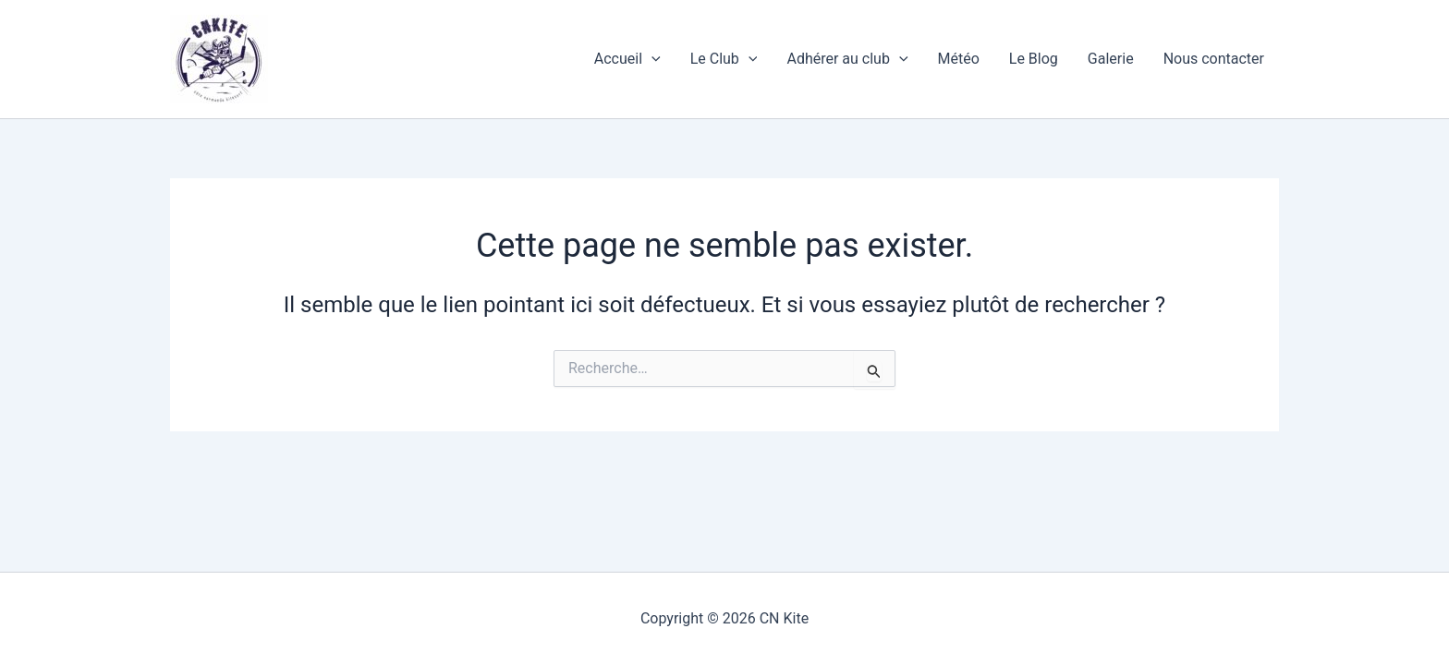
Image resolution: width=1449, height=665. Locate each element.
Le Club (724, 59)
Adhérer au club (846, 59)
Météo (959, 58)
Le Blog (1033, 58)
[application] (651, 59)
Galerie (1111, 58)
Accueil (627, 59)
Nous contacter (1213, 58)
